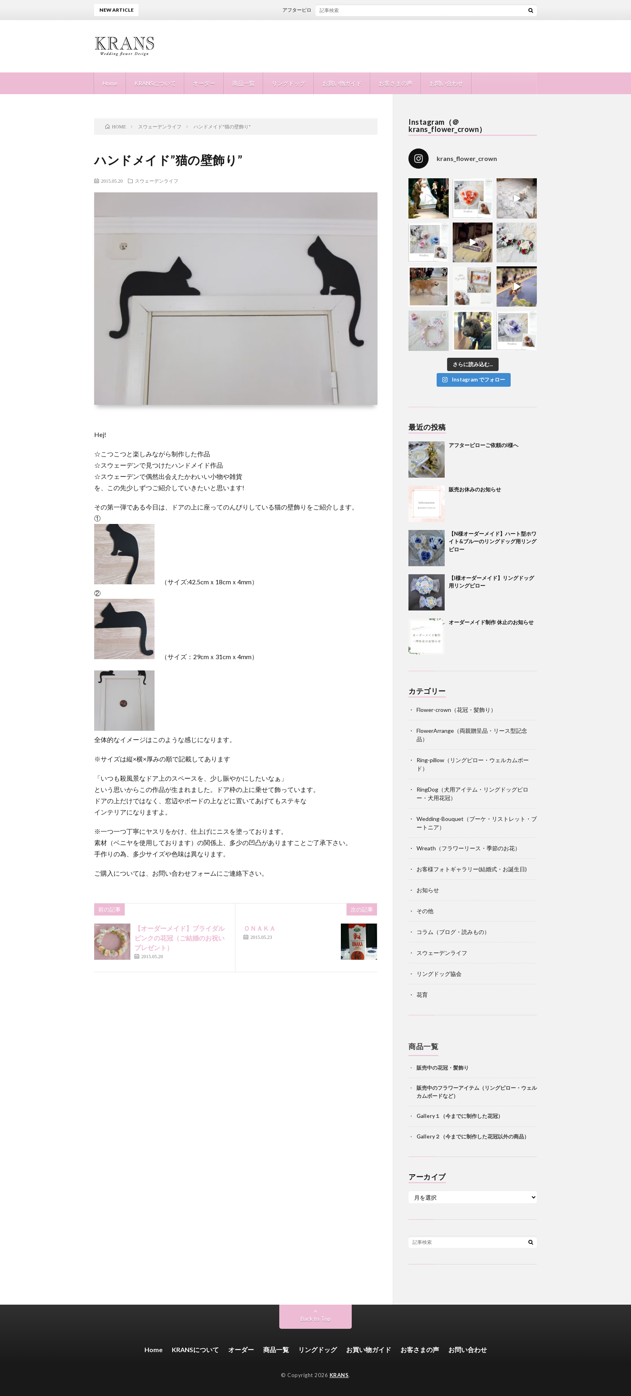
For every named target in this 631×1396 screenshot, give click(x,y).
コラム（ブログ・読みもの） (453, 931)
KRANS (339, 1375)
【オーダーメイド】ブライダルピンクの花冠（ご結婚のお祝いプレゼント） (179, 937)
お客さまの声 (395, 83)
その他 (425, 910)
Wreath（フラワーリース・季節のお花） (468, 848)
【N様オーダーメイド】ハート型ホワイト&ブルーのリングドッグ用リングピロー (492, 541)
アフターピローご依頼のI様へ (323, 10)
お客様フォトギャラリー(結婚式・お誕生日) (472, 869)
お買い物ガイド (342, 83)
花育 (422, 994)
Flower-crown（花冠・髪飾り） (456, 709)
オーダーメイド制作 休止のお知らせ (491, 622)
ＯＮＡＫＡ (259, 928)
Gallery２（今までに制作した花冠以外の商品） (473, 1136)
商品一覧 (243, 83)
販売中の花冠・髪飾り (443, 1067)
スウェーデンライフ (156, 180)
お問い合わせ (446, 83)
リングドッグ (288, 83)
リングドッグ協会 (439, 973)
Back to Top (316, 1318)
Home (110, 83)
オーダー (204, 83)
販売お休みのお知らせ (475, 489)
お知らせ (428, 890)
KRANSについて (155, 83)
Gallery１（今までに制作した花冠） (460, 1116)
